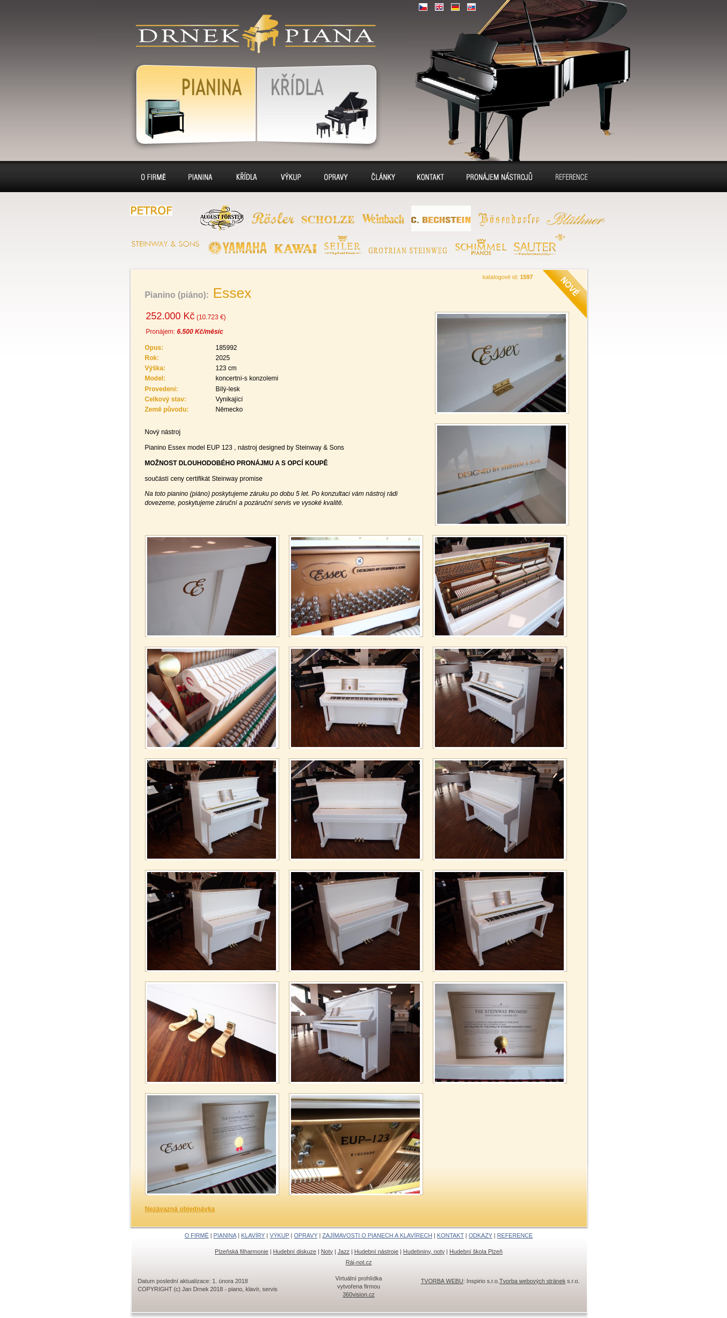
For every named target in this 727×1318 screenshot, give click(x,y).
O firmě (153, 176)
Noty (327, 1251)
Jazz (344, 1251)
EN (439, 7)
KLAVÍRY (253, 1235)
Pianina (189, 102)
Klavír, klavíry (319, 102)
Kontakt (431, 176)
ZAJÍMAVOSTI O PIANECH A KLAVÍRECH (377, 1235)
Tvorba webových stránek (532, 1281)
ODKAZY (480, 1235)
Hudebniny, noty (424, 1251)
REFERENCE (515, 1235)
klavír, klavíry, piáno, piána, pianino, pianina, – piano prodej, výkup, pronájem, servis (251, 27)
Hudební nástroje (376, 1251)
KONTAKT (450, 1235)
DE (455, 7)
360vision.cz (358, 1294)
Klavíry (246, 176)
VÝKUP (279, 1235)
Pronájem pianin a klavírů (500, 178)
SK (471, 7)
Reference (571, 176)
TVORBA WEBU (442, 1281)
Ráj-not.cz (359, 1262)
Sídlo (383, 176)
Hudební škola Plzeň (476, 1251)
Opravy (336, 176)
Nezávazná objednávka (180, 1209)
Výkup (291, 176)
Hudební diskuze (294, 1251)
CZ (423, 7)
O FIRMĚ (197, 1235)
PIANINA (225, 1235)
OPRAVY (305, 1235)
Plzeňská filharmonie (241, 1251)
